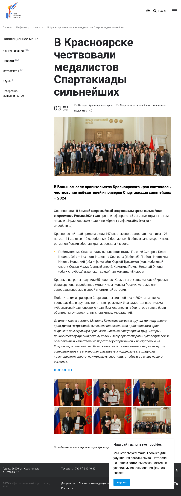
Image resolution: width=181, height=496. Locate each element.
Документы (68, 483)
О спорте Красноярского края (95, 105)
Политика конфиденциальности (97, 483)
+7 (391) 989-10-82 (84, 468)
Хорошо (122, 482)
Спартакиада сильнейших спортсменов (142, 105)
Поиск (162, 11)
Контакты (67, 488)
